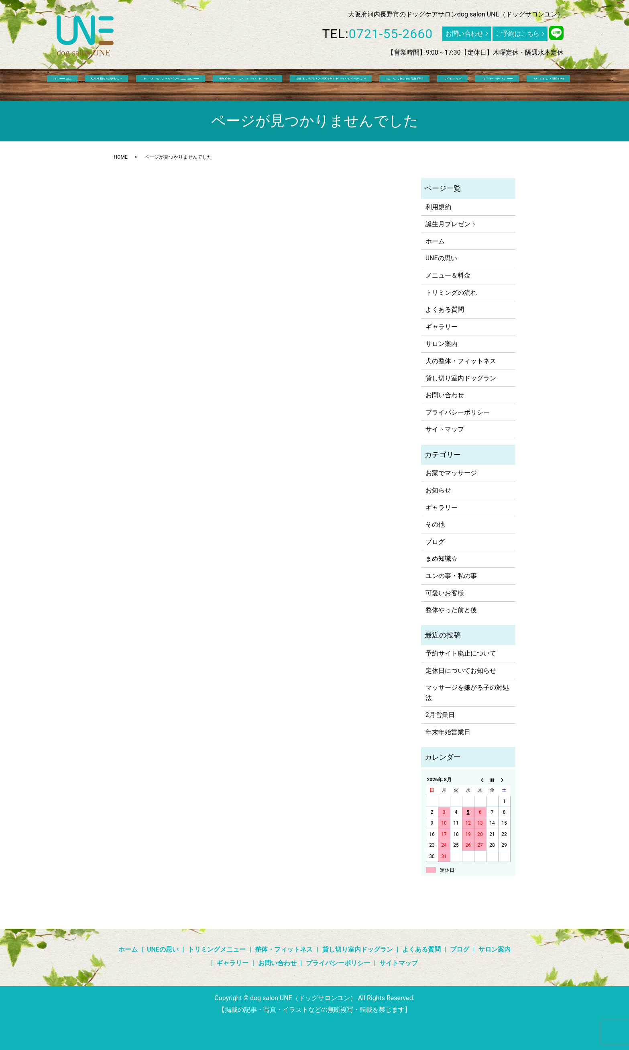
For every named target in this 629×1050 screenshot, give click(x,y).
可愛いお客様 (444, 593)
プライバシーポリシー (457, 412)
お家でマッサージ (451, 473)
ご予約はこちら (517, 33)
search (533, 84)
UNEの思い (141, 84)
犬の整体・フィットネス (460, 361)
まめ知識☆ (441, 558)
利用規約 (438, 207)
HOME (121, 157)
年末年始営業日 (447, 732)
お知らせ (438, 490)
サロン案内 (503, 84)
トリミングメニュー (193, 84)
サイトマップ (444, 429)
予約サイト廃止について (460, 653)
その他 (435, 524)
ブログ (430, 84)
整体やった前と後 (451, 610)
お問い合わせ (464, 33)
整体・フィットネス (259, 84)
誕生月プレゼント (451, 224)
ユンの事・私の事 (451, 576)
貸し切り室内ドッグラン (330, 84)
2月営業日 (440, 715)
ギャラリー (463, 84)
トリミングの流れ (451, 292)
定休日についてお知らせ (460, 670)
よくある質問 (393, 84)
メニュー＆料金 (447, 275)
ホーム (108, 84)
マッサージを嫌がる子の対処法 (467, 693)
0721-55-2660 (391, 33)
